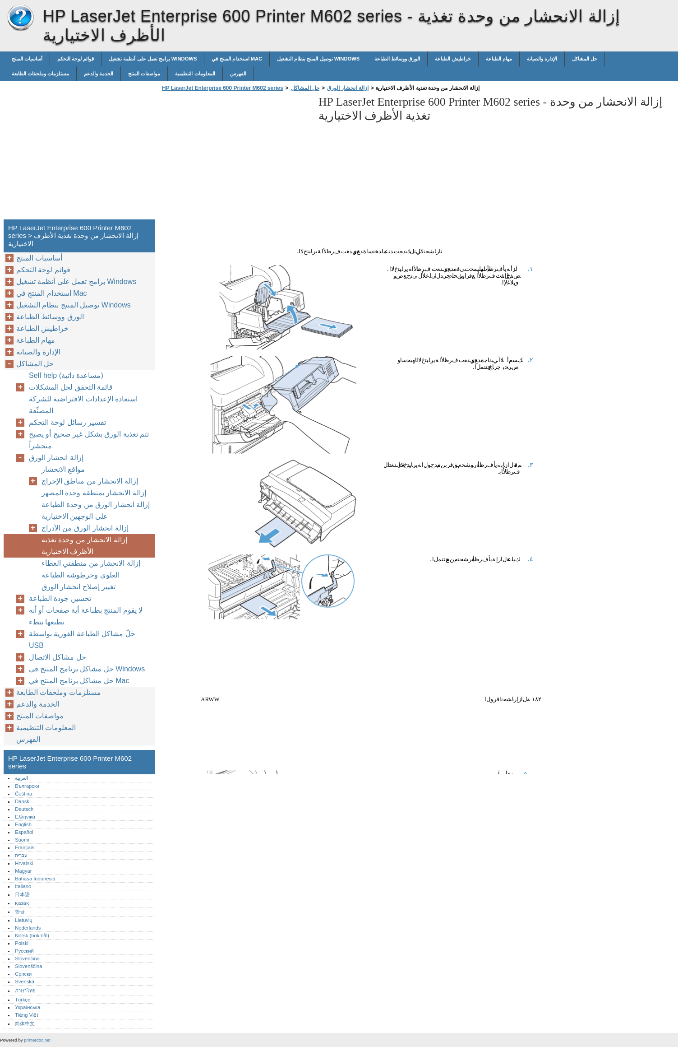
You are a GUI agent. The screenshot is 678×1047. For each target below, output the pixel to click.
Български (27, 786)
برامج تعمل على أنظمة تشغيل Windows (153, 58)
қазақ (22, 903)
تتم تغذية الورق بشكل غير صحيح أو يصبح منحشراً (89, 440)
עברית (21, 855)
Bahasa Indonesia (35, 878)
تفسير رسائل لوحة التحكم (67, 422)
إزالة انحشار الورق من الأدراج (85, 528)
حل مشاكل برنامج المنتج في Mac (79, 680)
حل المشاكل (584, 58)
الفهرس (238, 73)
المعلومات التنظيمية (195, 73)
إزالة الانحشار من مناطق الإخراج (90, 481)
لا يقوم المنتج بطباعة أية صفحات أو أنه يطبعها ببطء (86, 616)
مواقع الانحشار (63, 469)
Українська (27, 1007)
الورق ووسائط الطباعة (397, 58)
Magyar (23, 871)
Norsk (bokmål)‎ (32, 935)
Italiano (23, 886)
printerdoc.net (37, 1040)
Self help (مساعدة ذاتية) (66, 375)
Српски (23, 974)
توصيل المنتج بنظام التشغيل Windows (318, 58)
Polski (21, 943)
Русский (24, 951)
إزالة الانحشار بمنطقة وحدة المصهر (94, 493)
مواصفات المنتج (144, 73)
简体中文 (25, 1023)
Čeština (23, 793)
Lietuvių (23, 920)
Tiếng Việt (26, 1015)
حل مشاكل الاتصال (57, 657)
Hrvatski (24, 863)
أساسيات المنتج (27, 58)
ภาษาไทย (25, 990)
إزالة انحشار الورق (348, 88)
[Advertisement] (235, 158)
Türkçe (22, 999)
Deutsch (24, 809)
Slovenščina (28, 966)
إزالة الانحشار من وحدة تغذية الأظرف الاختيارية (84, 545)
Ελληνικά (25, 816)
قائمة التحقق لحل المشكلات (71, 387)
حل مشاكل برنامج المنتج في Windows (87, 669)
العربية (21, 778)
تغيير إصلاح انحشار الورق (78, 587)
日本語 (22, 894)
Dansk (22, 801)
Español (24, 832)
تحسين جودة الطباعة (60, 598)
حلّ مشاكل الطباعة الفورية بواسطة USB (82, 639)
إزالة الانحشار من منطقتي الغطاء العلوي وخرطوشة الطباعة (91, 569)
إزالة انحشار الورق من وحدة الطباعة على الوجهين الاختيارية (96, 510)
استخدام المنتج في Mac (237, 58)
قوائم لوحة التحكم (75, 58)
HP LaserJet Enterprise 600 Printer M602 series (20, 18)
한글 (20, 911)
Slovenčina (27, 958)
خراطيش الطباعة (452, 58)
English (23, 824)
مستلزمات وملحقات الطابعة (40, 73)
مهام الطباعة (499, 58)
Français (24, 847)
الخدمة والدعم (98, 73)
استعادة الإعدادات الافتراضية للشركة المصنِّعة (83, 404)
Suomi (22, 839)
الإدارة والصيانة (542, 58)
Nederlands (28, 928)
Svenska (24, 981)
